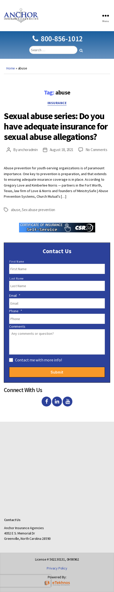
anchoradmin (28, 149)
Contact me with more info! (38, 359)
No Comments (96, 149)
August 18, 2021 (61, 149)
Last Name (16, 278)
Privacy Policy (57, 568)
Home (10, 68)
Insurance (57, 103)
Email (14, 295)
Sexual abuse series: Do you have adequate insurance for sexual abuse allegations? (56, 126)
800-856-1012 (57, 38)
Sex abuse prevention (38, 209)
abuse (15, 209)
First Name (16, 261)
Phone (15, 311)
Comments (17, 326)
